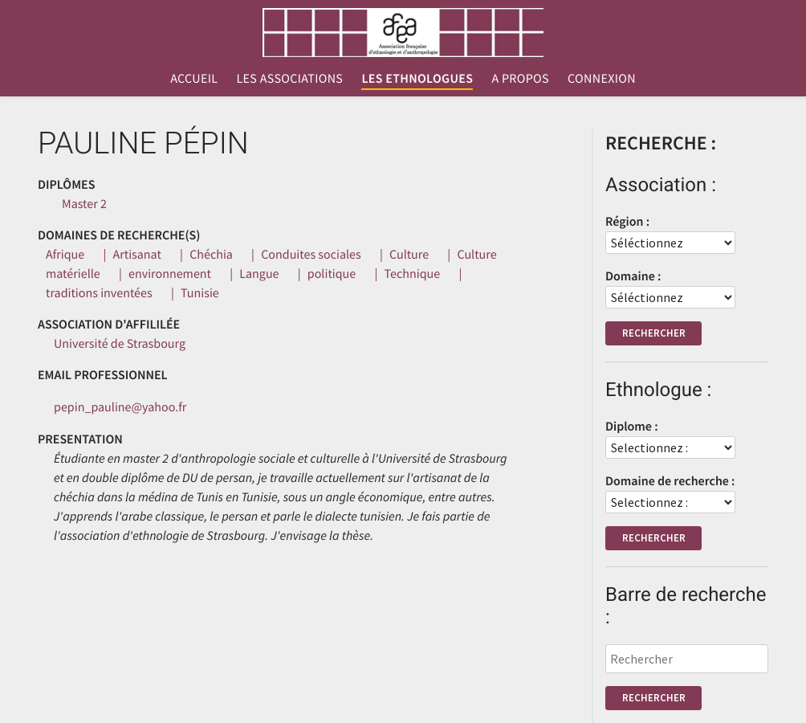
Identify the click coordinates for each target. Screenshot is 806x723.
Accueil (194, 79)
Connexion (602, 79)
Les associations (289, 79)
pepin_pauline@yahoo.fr (120, 407)
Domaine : (633, 276)
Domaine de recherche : (670, 481)
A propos (519, 79)
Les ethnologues (417, 79)
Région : (627, 222)
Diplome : (631, 427)
